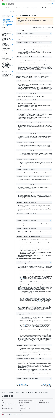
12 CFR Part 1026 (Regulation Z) (19, 11)
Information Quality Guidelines (7, 408)
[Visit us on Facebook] (2, 396)
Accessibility (21, 405)
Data (2, 405)
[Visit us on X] (5, 396)
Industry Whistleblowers (31, 392)
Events (22, 392)
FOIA (2, 400)
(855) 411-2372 (51, 0)
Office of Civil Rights (22, 407)
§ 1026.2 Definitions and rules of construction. (7, 25)
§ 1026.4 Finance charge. (7, 31)
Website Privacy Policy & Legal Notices (9, 404)
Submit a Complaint (49, 3)
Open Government (5, 407)
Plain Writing (21, 404)
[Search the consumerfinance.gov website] (41, 4)
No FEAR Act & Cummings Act (24, 408)
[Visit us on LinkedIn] (7, 396)
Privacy (3, 402)
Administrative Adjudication (24, 402)
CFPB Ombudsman (43, 392)
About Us (4, 392)
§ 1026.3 (22, 384)
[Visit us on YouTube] (9, 396)
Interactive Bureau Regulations (7, 11)
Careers (17, 392)
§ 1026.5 (47, 384)
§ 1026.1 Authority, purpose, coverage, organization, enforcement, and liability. (8, 21)
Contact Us (10, 392)
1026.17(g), (22, 278)
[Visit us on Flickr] (12, 396)
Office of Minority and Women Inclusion (26, 400)
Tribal (20, 410)
